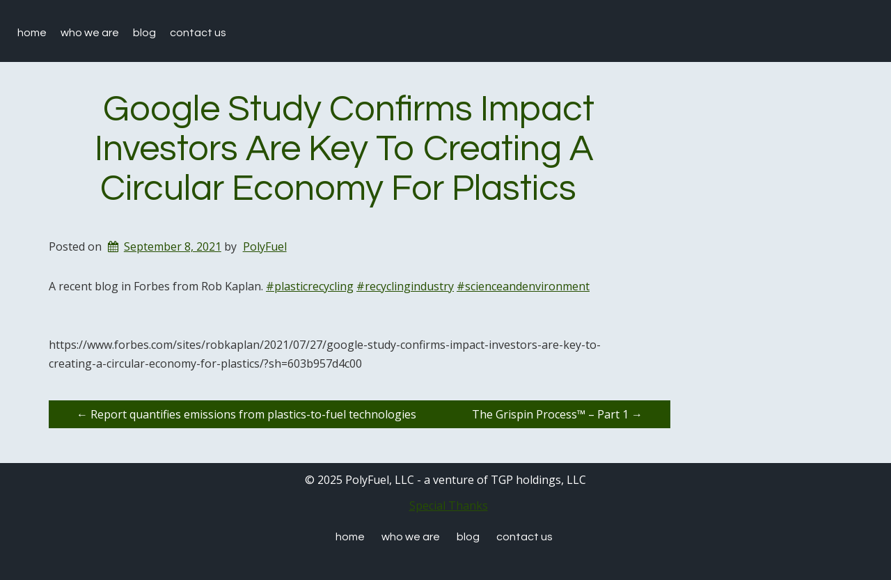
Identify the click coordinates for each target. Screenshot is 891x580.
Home (32, 32)
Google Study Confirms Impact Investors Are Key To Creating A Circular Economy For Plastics (345, 149)
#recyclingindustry (405, 286)
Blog (144, 32)
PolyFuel (265, 246)
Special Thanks (448, 505)
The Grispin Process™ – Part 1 (557, 414)
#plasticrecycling (310, 286)
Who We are (90, 32)
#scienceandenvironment (523, 286)
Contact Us (198, 32)
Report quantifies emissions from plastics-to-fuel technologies (246, 414)
